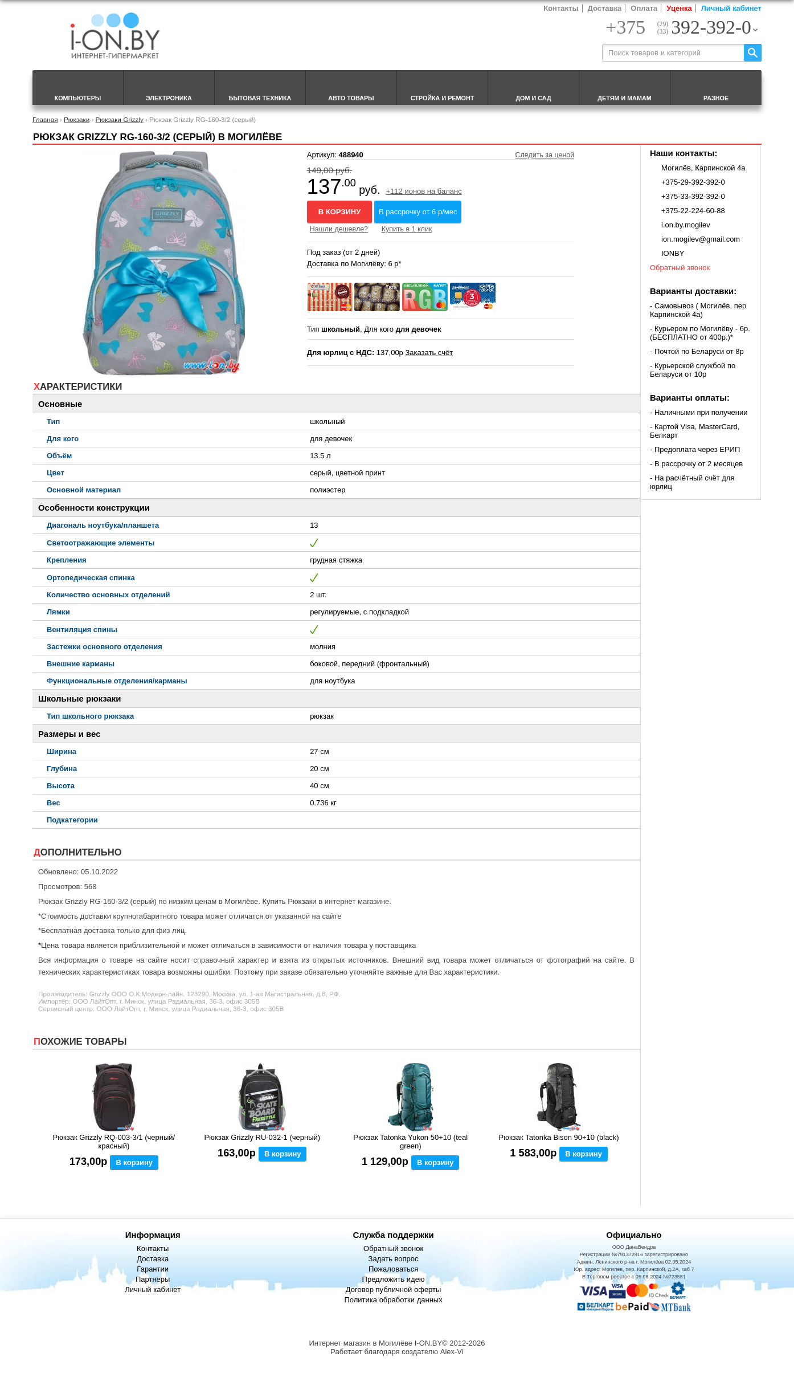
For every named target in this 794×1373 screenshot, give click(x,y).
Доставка (605, 8)
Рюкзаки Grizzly (120, 119)
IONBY (672, 253)
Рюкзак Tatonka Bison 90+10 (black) (559, 1137)
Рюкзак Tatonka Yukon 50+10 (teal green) (410, 1141)
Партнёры (153, 1279)
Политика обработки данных (393, 1299)
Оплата (644, 8)
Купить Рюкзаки (289, 901)
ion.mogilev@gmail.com (700, 239)
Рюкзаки (76, 119)
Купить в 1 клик (407, 229)
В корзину (339, 211)
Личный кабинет (731, 8)
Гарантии (153, 1269)
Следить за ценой (545, 155)
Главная (45, 119)
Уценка (678, 8)
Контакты (560, 8)
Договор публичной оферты (393, 1289)
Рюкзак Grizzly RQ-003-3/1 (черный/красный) (114, 1141)
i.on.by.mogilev (685, 225)
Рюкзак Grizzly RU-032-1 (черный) (262, 1137)
